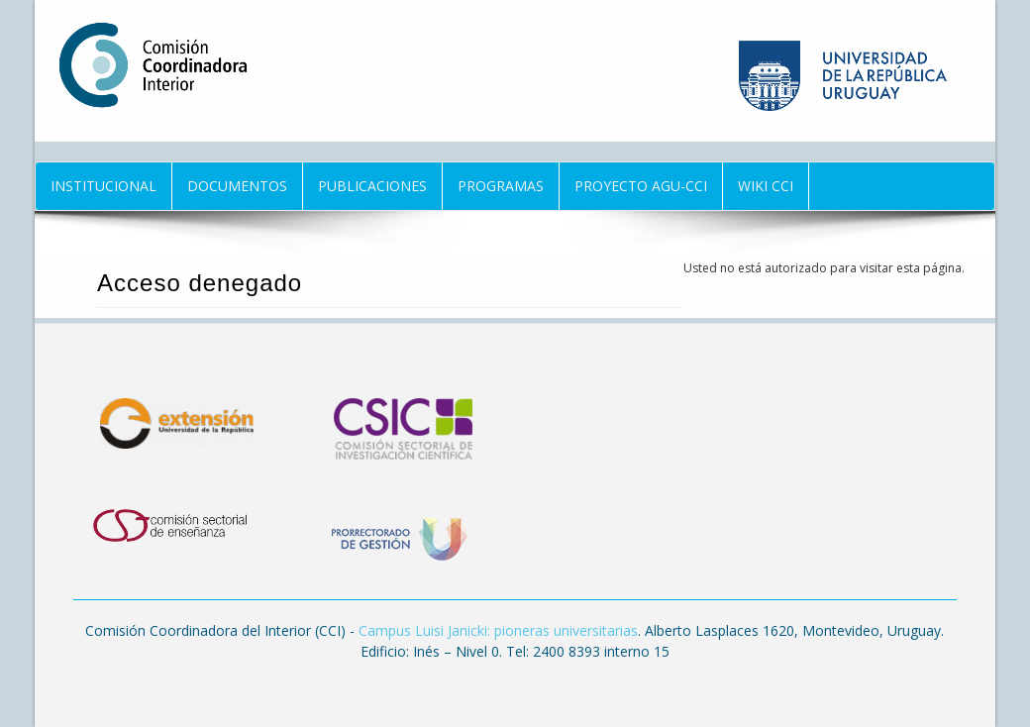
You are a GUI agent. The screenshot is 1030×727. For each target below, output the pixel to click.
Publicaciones (372, 185)
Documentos (237, 185)
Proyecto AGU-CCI (640, 185)
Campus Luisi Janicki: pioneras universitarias (498, 630)
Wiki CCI (765, 185)
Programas (501, 185)
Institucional (103, 185)
